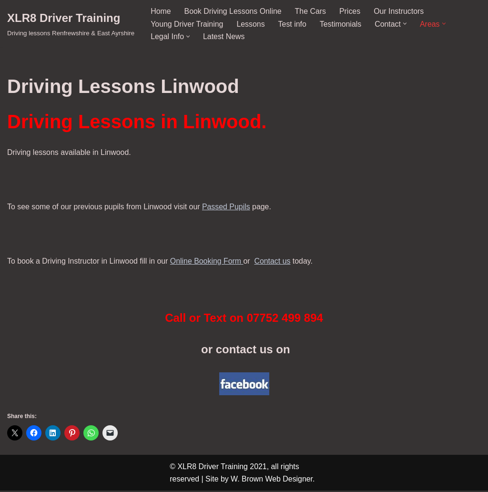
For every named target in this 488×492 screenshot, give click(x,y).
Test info (293, 24)
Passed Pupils (227, 208)
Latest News (224, 36)
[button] (406, 23)
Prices (350, 11)
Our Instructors (400, 11)
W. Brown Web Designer (272, 480)
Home (161, 11)
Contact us (274, 262)
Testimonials (342, 24)
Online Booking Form (208, 262)
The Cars (311, 11)
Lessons (251, 24)
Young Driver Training (187, 24)
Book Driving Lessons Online (233, 11)
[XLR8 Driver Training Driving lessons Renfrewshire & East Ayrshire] (70, 24)
